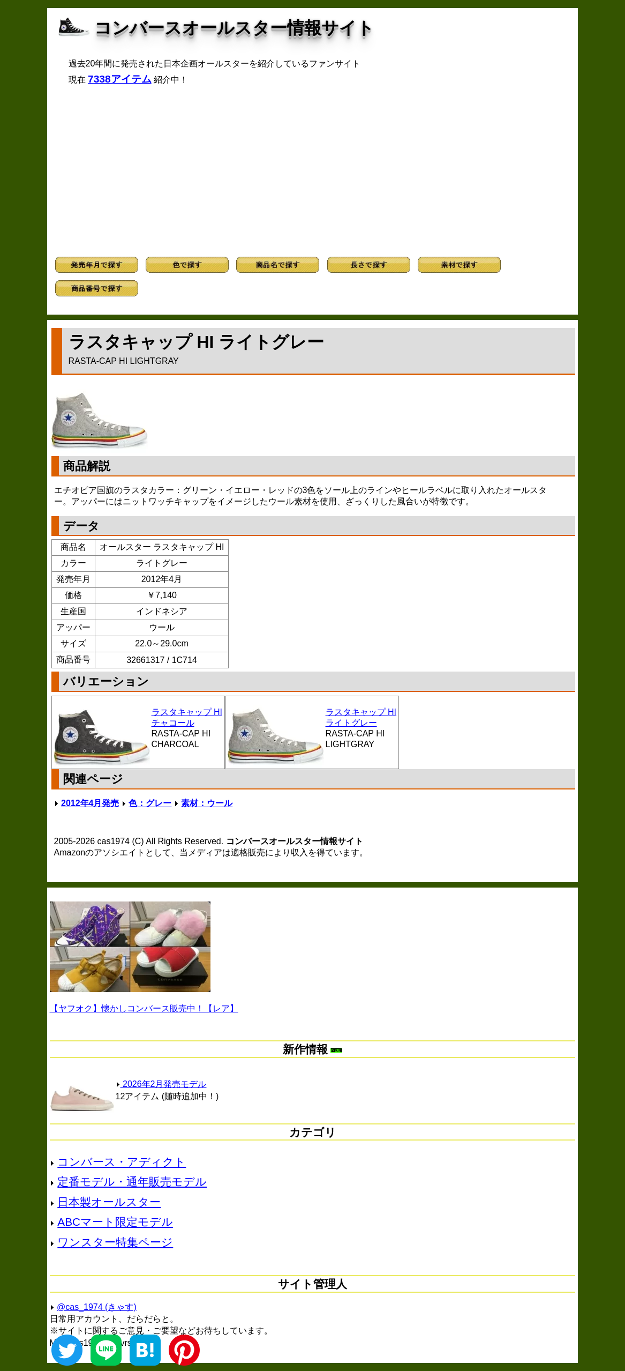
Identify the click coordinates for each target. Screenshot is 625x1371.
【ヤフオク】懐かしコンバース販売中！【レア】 (144, 1008)
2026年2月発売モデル (161, 1084)
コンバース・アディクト (121, 1162)
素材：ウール (206, 803)
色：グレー (150, 803)
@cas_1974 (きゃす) (97, 1307)
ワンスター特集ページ (115, 1242)
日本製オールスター (109, 1202)
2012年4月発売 (90, 803)
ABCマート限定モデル (115, 1222)
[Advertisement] (312, 171)
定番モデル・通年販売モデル (132, 1181)
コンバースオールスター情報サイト (234, 28)
